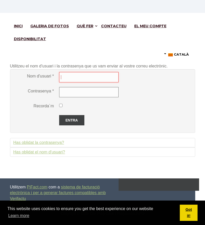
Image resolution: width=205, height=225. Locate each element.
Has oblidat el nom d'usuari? (39, 152)
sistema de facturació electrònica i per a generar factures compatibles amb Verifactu (58, 193)
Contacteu (114, 26)
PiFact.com (37, 187)
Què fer (85, 26)
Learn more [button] (18, 215)
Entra (72, 120)
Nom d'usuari (40, 76)
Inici (18, 26)
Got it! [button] (188, 212)
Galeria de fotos (49, 26)
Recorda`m (43, 106)
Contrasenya (41, 91)
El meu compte (150, 26)
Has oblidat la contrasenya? (38, 142)
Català (176, 54)
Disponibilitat (30, 39)
